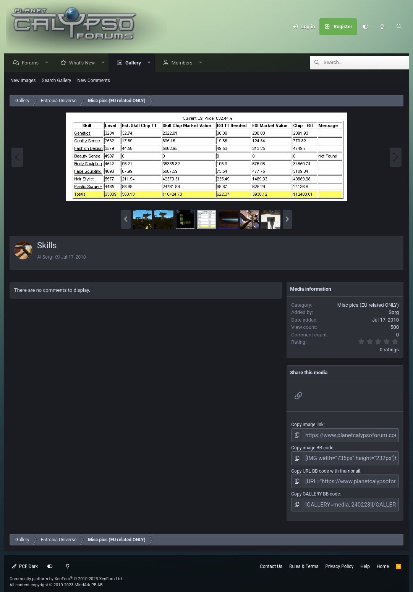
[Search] (398, 26)
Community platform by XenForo (66, 572)
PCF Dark (25, 560)
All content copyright (56, 579)
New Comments (93, 81)
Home (383, 560)
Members (183, 63)
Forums (32, 63)
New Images (23, 81)
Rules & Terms (303, 560)
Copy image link (307, 425)
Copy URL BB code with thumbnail (325, 468)
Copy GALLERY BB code (315, 489)
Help (365, 560)
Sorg (47, 257)
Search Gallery (56, 81)
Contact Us (271, 560)
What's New (84, 63)
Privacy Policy (339, 560)
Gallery (135, 63)
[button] (48, 63)
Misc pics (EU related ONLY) (368, 305)
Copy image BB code (312, 446)
